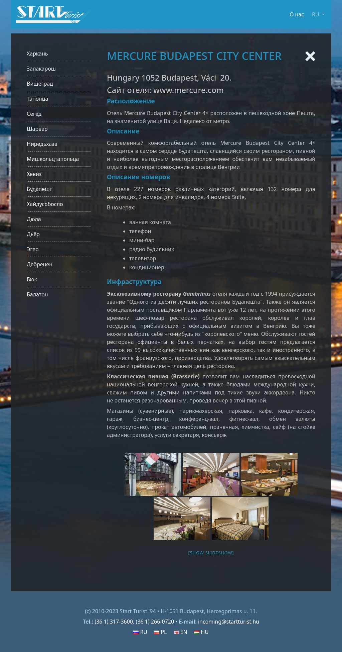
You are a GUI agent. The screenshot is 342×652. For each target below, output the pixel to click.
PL (160, 632)
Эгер (33, 249)
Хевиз (34, 174)
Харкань (37, 53)
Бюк (32, 279)
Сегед (34, 113)
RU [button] (316, 14)
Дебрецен (39, 264)
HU (201, 632)
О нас (297, 14)
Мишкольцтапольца (53, 159)
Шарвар (37, 128)
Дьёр (33, 234)
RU (140, 632)
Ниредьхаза (42, 144)
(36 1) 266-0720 (155, 621)
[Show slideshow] (211, 553)
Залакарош (41, 68)
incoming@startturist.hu (228, 621)
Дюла (34, 219)
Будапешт (39, 189)
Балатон (37, 294)
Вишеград (40, 83)
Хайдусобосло (45, 204)
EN (180, 632)
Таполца (37, 98)
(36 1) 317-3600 (114, 621)
